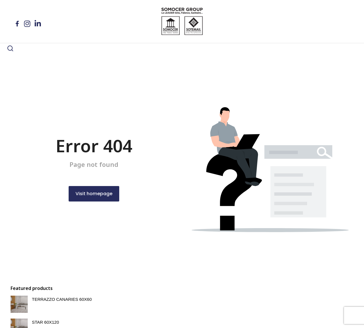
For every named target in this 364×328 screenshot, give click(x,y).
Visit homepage (93, 210)
